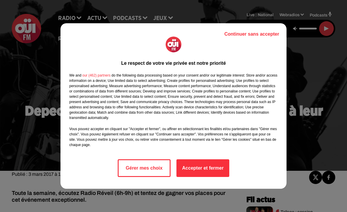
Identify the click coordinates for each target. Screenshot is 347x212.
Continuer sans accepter (251, 34)
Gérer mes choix (144, 167)
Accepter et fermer (202, 167)
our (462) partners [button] (96, 75)
